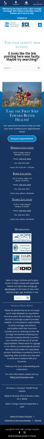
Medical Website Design (17, 436)
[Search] (27, 297)
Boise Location (22, 173)
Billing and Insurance (19, 377)
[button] (40, 25)
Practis (33, 436)
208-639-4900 (25, 159)
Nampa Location (22, 199)
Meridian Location (22, 147)
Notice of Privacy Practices (21, 416)
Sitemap (38, 420)
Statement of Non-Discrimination (18, 420)
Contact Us (22, 17)
